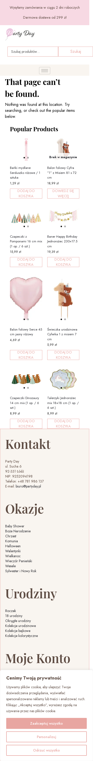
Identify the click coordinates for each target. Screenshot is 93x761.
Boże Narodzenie (18, 531)
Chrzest (10, 536)
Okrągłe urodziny (18, 620)
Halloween (13, 546)
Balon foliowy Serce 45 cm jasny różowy (26, 332)
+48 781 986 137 (31, 481)
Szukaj (75, 51)
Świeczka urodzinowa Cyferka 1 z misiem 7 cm (62, 334)
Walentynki (13, 551)
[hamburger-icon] (44, 70)
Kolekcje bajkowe (17, 630)
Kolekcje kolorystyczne (21, 635)
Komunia (11, 541)
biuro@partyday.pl (28, 486)
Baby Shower (14, 526)
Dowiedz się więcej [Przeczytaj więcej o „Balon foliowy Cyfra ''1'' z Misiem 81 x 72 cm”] (63, 194)
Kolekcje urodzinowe (20, 625)
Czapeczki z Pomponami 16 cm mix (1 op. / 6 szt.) (26, 241)
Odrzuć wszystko (46, 750)
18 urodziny (13, 615)
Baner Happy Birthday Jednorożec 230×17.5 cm (62, 241)
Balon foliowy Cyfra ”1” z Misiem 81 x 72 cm (62, 172)
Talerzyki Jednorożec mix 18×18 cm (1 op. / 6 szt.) (63, 403)
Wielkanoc (13, 555)
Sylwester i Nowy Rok (20, 570)
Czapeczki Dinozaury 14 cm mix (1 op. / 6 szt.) (24, 403)
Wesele (10, 565)
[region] (46, 715)
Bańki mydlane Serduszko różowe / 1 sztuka (25, 172)
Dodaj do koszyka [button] (26, 194)
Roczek (10, 610)
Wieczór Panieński (18, 560)
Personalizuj (46, 736)
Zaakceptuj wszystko (46, 723)
